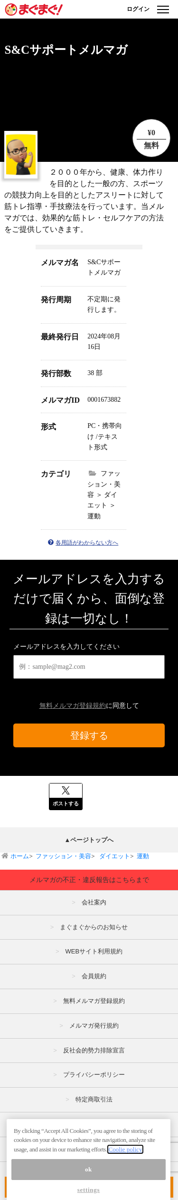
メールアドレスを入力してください (66, 646)
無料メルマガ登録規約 (72, 705)
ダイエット (114, 856)
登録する (89, 735)
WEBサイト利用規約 (93, 951)
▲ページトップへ (89, 839)
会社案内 (94, 902)
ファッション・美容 (63, 856)
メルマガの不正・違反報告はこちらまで (89, 879)
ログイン (138, 9)
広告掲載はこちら (94, 1124)
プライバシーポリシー (94, 1074)
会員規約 (94, 976)
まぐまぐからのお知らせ (94, 927)
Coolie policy (125, 1170)
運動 (143, 856)
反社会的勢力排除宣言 (94, 1050)
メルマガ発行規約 (94, 1025)
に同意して (89, 705)
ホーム (19, 856)
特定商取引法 (93, 1099)
